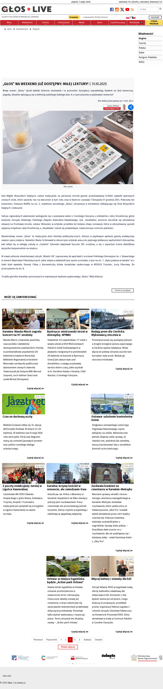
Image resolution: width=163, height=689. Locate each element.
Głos (9, 29)
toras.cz (21, 682)
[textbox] (148, 9)
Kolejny (87, 639)
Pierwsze (38, 639)
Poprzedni (51, 639)
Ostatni (98, 639)
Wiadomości (22, 29)
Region (36, 29)
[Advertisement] (68, 55)
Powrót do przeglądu (123, 290)
